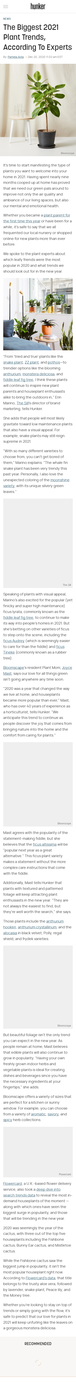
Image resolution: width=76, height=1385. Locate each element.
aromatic (38, 1114)
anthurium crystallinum (37, 927)
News (7, 19)
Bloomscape (13, 668)
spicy (7, 1120)
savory (53, 1114)
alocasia (10, 933)
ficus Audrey (14, 641)
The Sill (23, 403)
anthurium (12, 374)
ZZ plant (32, 362)
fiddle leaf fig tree (18, 380)
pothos (54, 362)
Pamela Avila (16, 57)
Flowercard (12, 1184)
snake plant (13, 362)
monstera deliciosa (38, 374)
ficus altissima (45, 844)
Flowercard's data (40, 1278)
